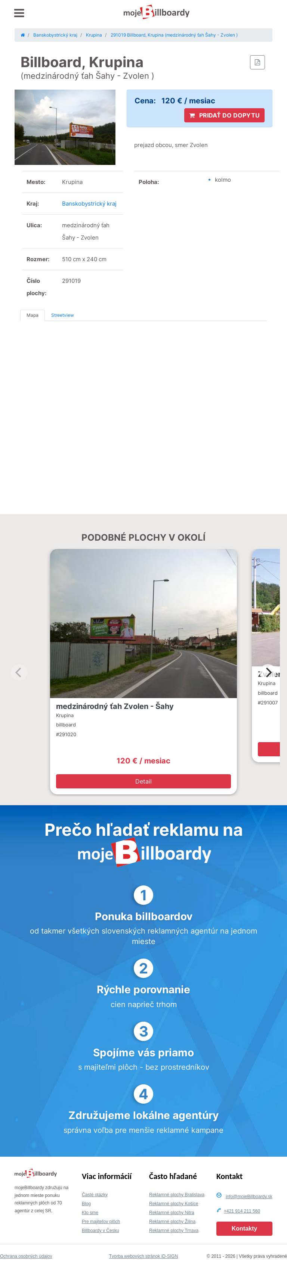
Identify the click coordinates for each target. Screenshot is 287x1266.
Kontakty (244, 1228)
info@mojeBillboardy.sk (249, 1196)
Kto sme (90, 1212)
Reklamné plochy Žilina (172, 1221)
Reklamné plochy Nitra (171, 1212)
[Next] (268, 672)
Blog (86, 1203)
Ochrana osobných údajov (26, 1256)
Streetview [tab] (62, 315)
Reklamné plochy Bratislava (176, 1194)
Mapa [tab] (32, 315)
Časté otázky (95, 1194)
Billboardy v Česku (100, 1230)
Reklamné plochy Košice (173, 1203)
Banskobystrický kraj (89, 203)
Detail (143, 781)
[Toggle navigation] (19, 13)
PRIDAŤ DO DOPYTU (224, 115)
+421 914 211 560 (242, 1211)
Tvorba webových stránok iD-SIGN (143, 1256)
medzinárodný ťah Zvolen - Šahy (115, 706)
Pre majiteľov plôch (101, 1221)
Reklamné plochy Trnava (173, 1230)
